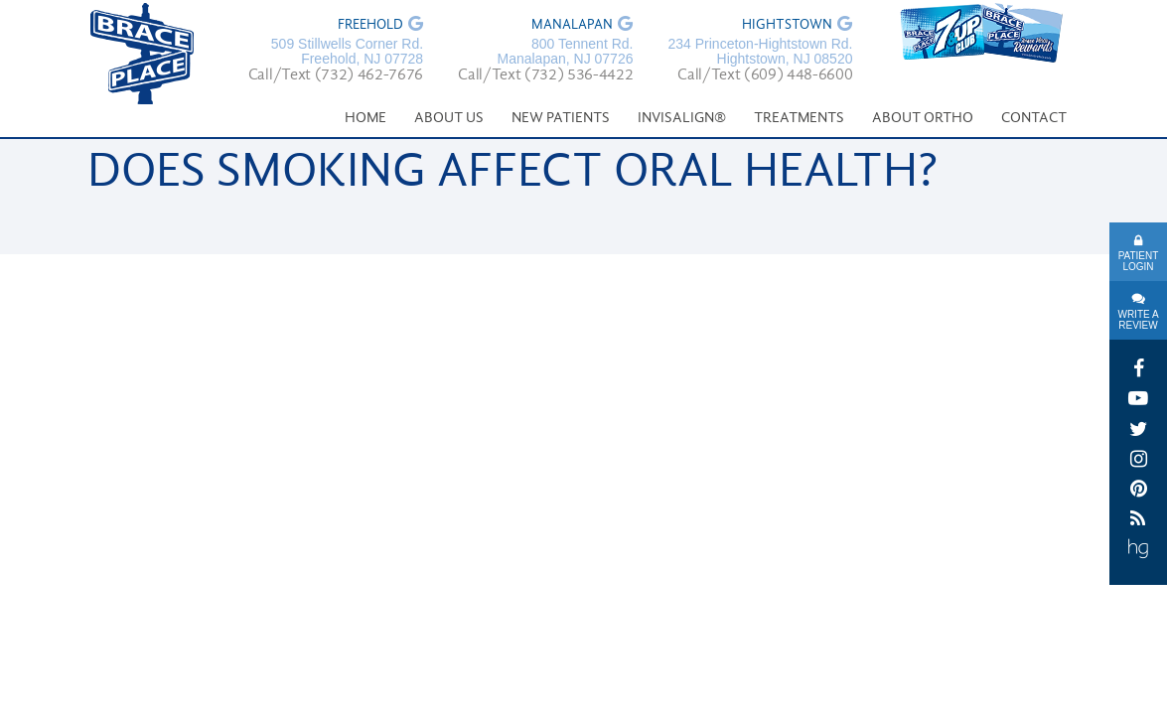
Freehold (370, 26)
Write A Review (1137, 320)
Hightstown (787, 26)
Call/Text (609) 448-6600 (764, 75)
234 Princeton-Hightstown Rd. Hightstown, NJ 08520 (759, 52)
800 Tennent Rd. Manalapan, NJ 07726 (565, 52)
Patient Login (1138, 261)
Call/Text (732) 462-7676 (335, 75)
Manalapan (572, 26)
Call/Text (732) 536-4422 (545, 75)
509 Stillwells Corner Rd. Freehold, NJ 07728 (347, 52)
